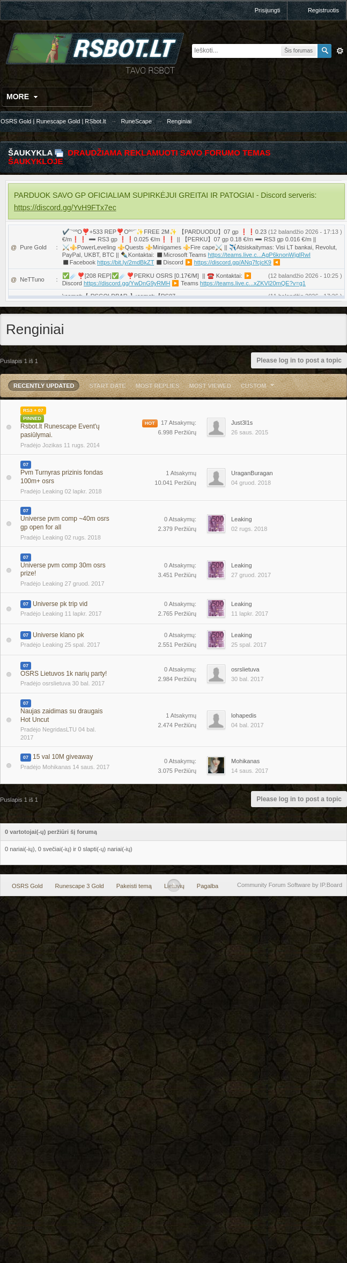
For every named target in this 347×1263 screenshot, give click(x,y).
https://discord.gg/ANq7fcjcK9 (232, 262)
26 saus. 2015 (249, 432)
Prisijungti (267, 10)
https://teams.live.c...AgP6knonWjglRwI (259, 255)
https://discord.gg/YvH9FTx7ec (65, 207)
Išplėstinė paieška (340, 51)
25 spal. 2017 (249, 644)
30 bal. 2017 (247, 679)
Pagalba (207, 886)
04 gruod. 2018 (251, 482)
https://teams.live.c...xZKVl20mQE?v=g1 (253, 283)
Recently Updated (43, 385)
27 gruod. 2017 (251, 575)
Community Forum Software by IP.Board (289, 885)
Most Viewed (210, 385)
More (23, 96)
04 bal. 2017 (247, 725)
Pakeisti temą (134, 886)
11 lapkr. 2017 (249, 613)
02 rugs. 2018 (249, 529)
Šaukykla (30, 152)
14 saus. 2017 (249, 770)
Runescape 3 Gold (79, 886)
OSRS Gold (27, 886)
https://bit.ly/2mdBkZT (125, 262)
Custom (259, 385)
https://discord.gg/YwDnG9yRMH (127, 283)
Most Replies (158, 385)
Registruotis (323, 10)
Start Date (108, 385)
